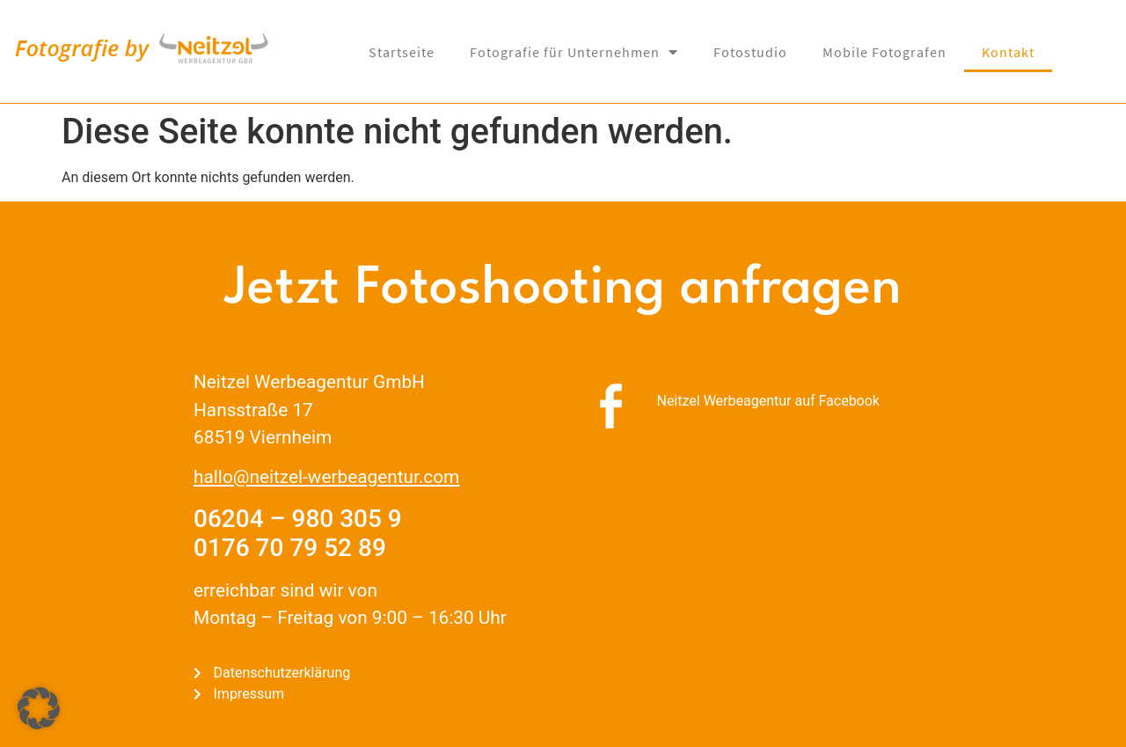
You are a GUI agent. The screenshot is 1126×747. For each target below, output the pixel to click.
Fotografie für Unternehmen (574, 52)
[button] (38, 708)
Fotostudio (750, 52)
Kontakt (1008, 52)
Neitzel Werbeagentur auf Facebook (768, 400)
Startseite (402, 52)
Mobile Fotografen (885, 52)
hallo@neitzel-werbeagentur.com (326, 476)
